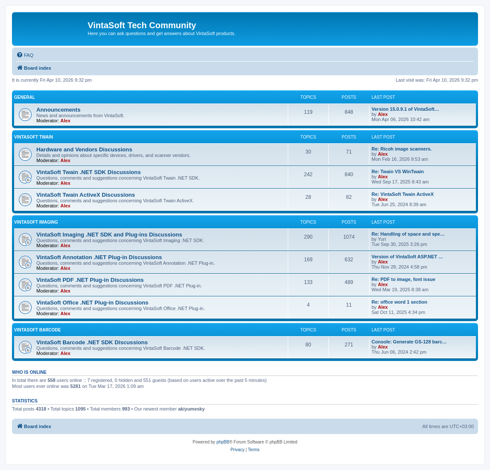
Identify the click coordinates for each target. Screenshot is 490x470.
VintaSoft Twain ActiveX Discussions (85, 195)
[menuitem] (24, 55)
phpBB (222, 442)
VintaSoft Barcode (37, 330)
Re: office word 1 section (399, 301)
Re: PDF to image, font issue (403, 279)
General (24, 97)
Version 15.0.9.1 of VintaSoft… (405, 109)
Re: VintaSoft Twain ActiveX (403, 194)
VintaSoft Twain (33, 137)
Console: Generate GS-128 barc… (409, 341)
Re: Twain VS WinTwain (398, 171)
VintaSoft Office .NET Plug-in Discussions (92, 302)
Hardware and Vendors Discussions (84, 149)
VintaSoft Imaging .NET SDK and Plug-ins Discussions (109, 234)
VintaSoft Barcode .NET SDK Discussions (92, 342)
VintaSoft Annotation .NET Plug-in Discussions (99, 257)
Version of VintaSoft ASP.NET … (407, 256)
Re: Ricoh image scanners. (402, 148)
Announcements (58, 109)
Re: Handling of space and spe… (408, 233)
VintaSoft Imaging (36, 222)
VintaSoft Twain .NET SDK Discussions (88, 172)
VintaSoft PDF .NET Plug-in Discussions (90, 280)
